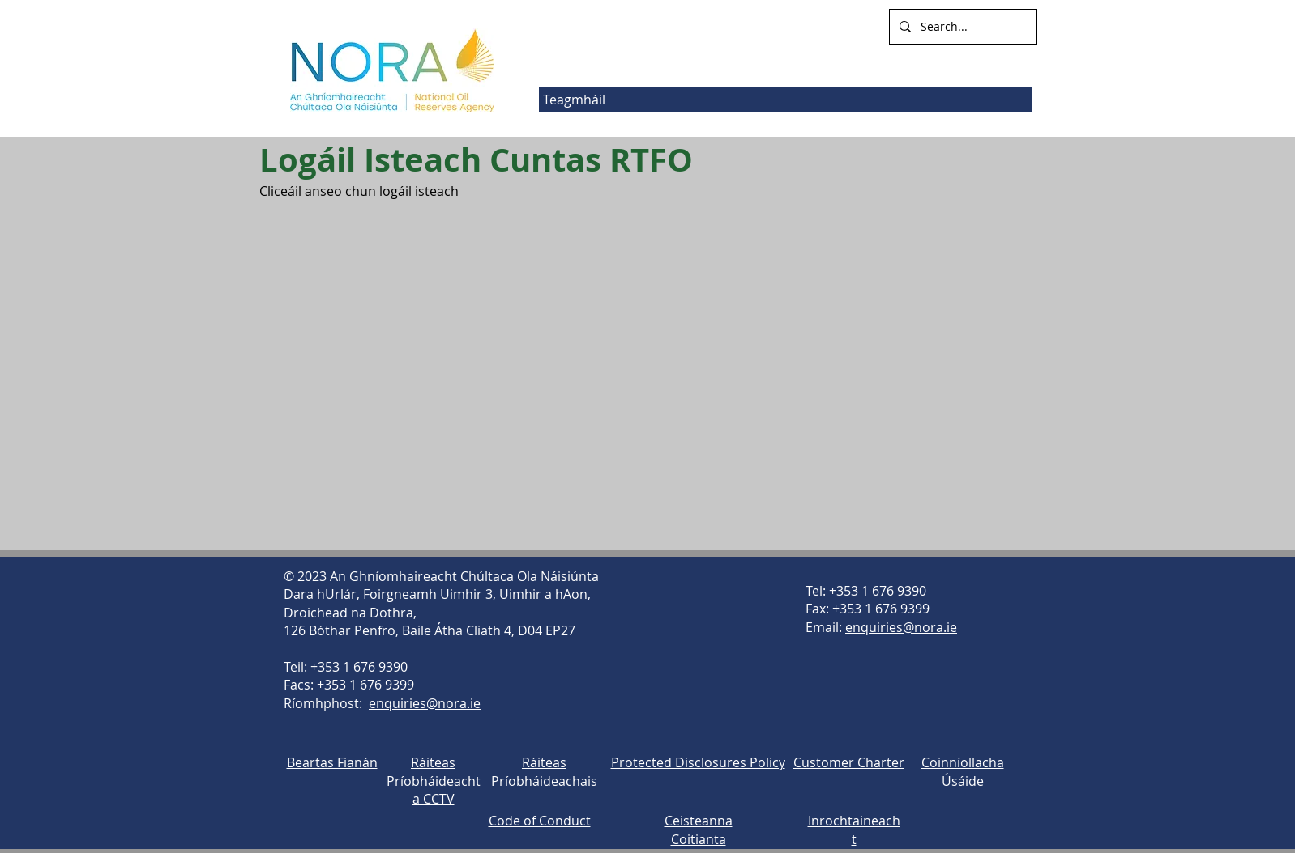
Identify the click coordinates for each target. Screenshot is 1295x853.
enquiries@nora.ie (425, 703)
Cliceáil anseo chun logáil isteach (359, 191)
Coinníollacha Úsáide (962, 771)
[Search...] (961, 27)
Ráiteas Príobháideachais (544, 771)
